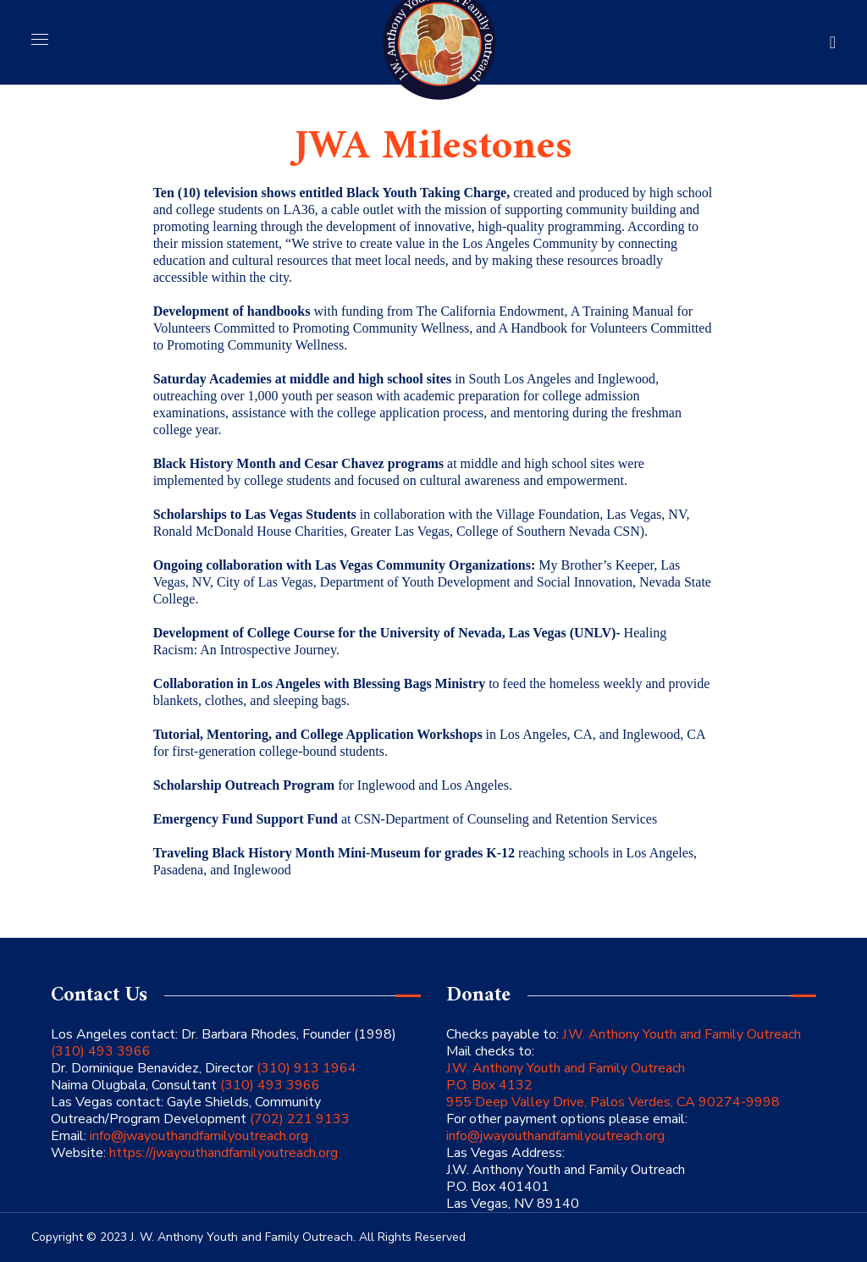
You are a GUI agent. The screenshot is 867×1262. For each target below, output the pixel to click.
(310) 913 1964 (304, 1068)
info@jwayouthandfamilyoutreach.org (199, 1136)
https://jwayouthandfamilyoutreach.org (223, 1153)
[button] (833, 42)
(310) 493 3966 (101, 1051)
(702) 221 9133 (298, 1119)
